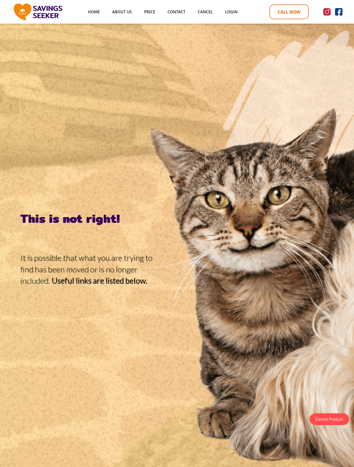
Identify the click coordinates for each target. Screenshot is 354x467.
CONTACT (176, 12)
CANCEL (205, 12)
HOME (94, 12)
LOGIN (231, 12)
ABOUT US (122, 12)
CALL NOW (289, 12)
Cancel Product (329, 419)
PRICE (149, 12)
